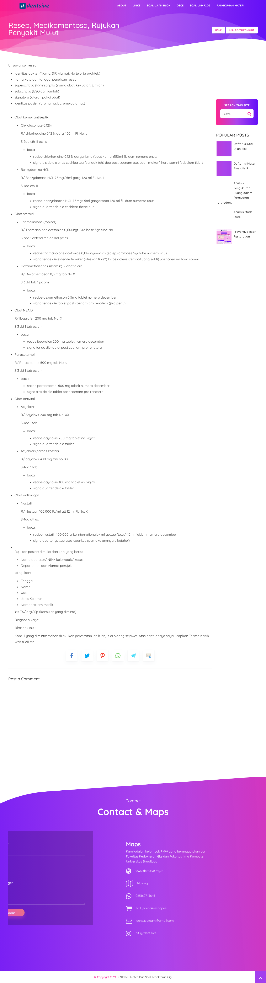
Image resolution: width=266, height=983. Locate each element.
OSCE (180, 5)
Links (136, 5)
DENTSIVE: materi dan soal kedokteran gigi (144, 977)
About (121, 5)
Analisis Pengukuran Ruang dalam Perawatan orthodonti (235, 192)
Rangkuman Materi (230, 5)
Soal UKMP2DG (200, 5)
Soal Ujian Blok (158, 5)
